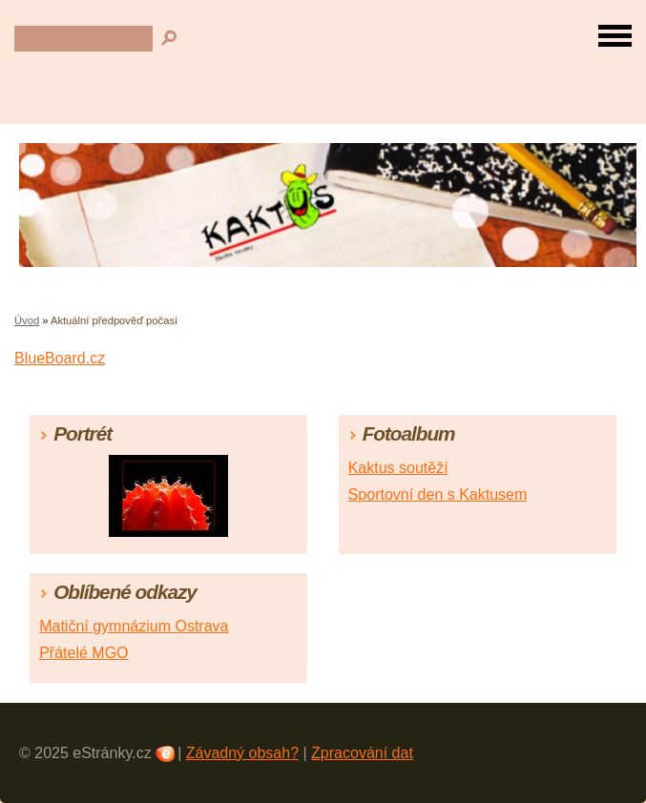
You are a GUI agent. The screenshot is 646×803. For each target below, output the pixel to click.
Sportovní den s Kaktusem (438, 494)
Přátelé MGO (83, 653)
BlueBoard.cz (59, 358)
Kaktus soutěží (398, 468)
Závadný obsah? (242, 753)
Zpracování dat (362, 753)
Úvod (26, 320)
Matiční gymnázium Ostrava (133, 626)
